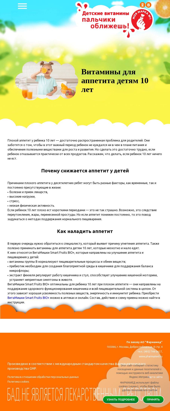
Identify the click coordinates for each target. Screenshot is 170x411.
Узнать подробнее (121, 399)
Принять (153, 399)
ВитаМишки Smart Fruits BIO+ (28, 297)
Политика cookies (18, 382)
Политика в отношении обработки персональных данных (43, 377)
